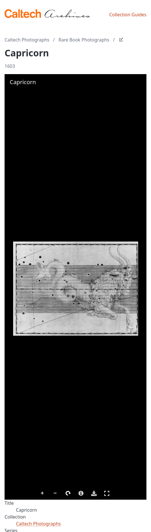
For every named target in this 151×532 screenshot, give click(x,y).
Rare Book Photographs (84, 40)
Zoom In (42, 493)
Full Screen (106, 493)
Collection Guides (127, 14)
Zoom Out (55, 493)
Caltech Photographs (27, 40)
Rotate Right (68, 493)
